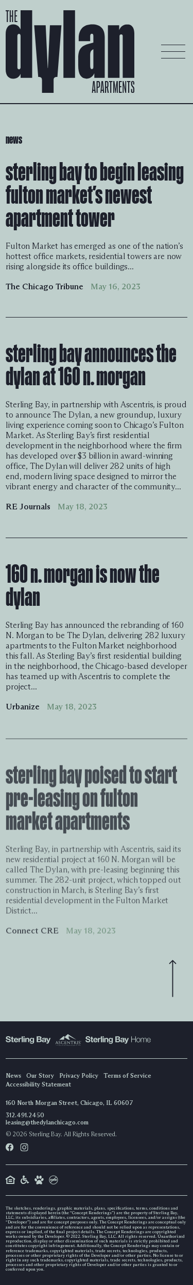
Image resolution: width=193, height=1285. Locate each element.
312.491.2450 (25, 1115)
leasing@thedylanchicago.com (47, 1122)
